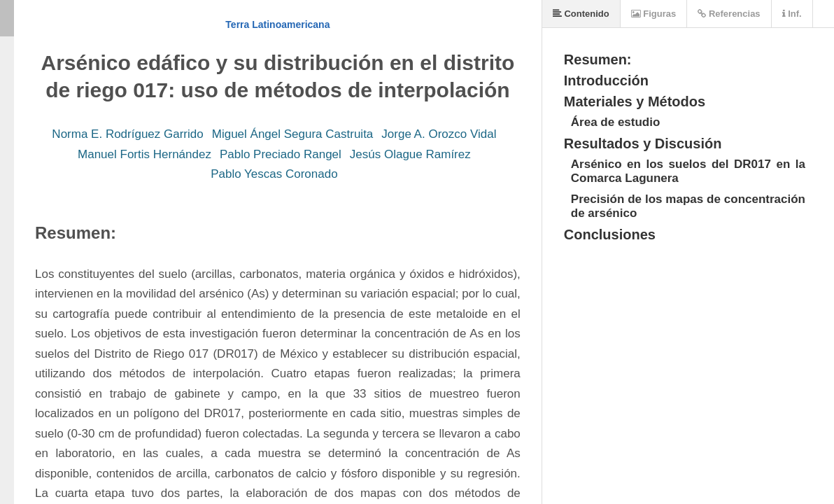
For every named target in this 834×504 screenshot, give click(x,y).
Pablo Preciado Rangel (280, 154)
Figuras (654, 13)
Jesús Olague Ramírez (410, 154)
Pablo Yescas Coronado (274, 174)
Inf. (792, 13)
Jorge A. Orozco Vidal (438, 134)
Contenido (581, 13)
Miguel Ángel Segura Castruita (293, 134)
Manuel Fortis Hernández (144, 154)
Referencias (729, 13)
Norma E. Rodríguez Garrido (127, 134)
